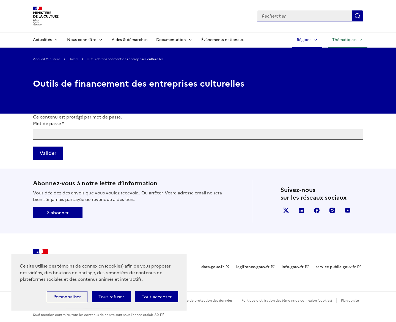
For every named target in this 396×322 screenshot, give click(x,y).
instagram (332, 210)
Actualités (42, 40)
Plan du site (350, 300)
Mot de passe (48, 123)
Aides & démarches (129, 40)
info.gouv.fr (293, 267)
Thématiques (344, 40)
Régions (304, 40)
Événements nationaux (222, 40)
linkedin (301, 210)
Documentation (171, 40)
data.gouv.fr (212, 267)
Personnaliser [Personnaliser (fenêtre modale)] (67, 296)
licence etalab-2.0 (145, 314)
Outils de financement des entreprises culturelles (138, 83)
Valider (48, 153)
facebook (316, 210)
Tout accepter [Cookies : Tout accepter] (157, 296)
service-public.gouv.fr (336, 267)
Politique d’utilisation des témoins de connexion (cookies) (286, 300)
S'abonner (57, 212)
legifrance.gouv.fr (253, 267)
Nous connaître (81, 40)
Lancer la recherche (357, 15)
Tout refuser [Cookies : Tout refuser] (111, 296)
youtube (347, 210)
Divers (73, 59)
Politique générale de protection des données (196, 300)
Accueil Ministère (47, 59)
